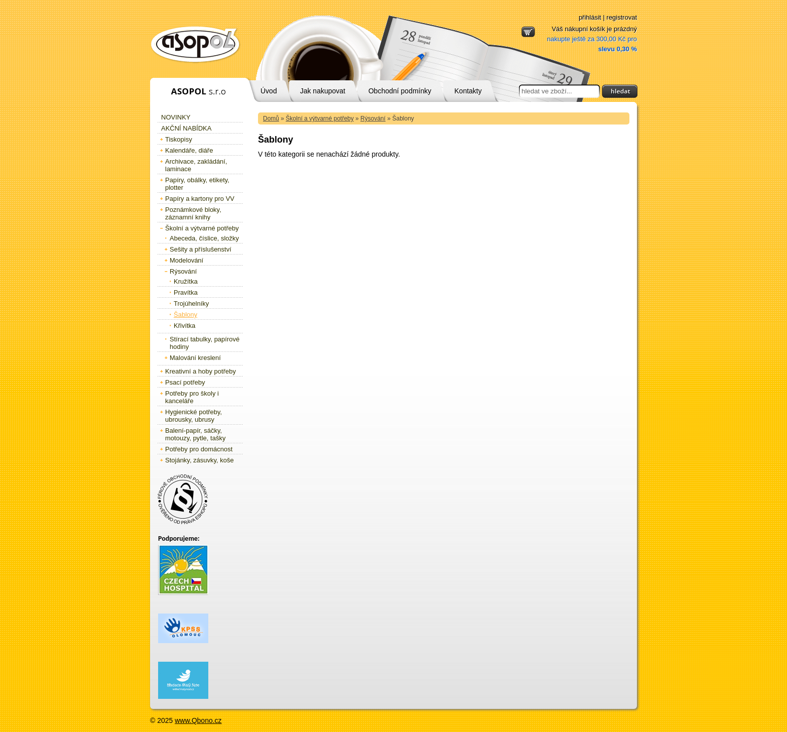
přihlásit (590, 17)
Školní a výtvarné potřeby (319, 118)
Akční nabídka (186, 128)
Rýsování (372, 118)
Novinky (176, 117)
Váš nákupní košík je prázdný (592, 39)
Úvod (268, 91)
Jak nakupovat (322, 91)
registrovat (621, 17)
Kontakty (467, 91)
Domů (271, 118)
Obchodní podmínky (399, 91)
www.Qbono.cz (198, 720)
